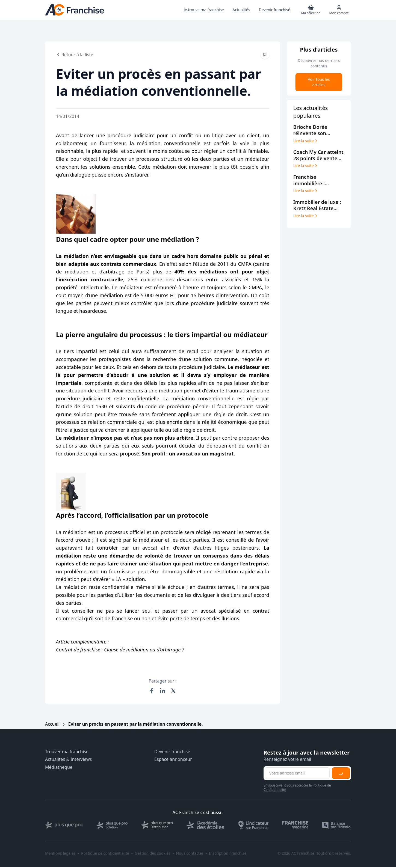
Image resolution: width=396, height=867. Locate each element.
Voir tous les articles (319, 82)
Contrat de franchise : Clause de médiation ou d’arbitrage (118, 649)
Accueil (52, 724)
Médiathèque (58, 767)
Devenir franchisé (172, 752)
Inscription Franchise (227, 853)
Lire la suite (305, 140)
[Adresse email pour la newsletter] (297, 773)
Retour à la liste (74, 55)
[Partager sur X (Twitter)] (173, 690)
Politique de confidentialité (105, 853)
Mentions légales (60, 853)
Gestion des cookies (152, 853)
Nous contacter (189, 853)
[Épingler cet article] (265, 54)
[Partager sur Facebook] (151, 690)
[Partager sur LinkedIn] (162, 690)
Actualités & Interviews (68, 759)
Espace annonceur (173, 759)
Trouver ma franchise (66, 752)
